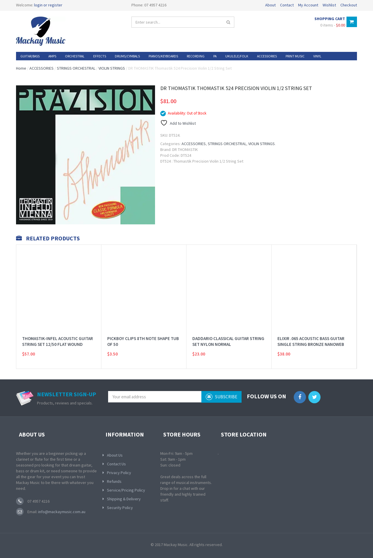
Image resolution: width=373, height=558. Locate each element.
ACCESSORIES (41, 68)
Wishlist (329, 5)
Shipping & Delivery (124, 498)
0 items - (332, 25)
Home (21, 68)
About (270, 5)
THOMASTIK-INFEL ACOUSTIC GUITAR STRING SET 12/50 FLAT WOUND (57, 334)
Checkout (348, 5)
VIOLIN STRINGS (111, 68)
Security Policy (120, 507)
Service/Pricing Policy (126, 490)
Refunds (114, 481)
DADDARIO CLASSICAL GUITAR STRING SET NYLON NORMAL (228, 334)
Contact (287, 5)
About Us (115, 455)
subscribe (221, 397)
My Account (308, 5)
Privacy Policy (119, 472)
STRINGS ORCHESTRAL (76, 68)
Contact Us (116, 464)
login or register (48, 5)
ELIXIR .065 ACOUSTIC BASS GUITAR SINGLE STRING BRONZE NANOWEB (310, 334)
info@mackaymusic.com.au (61, 511)
